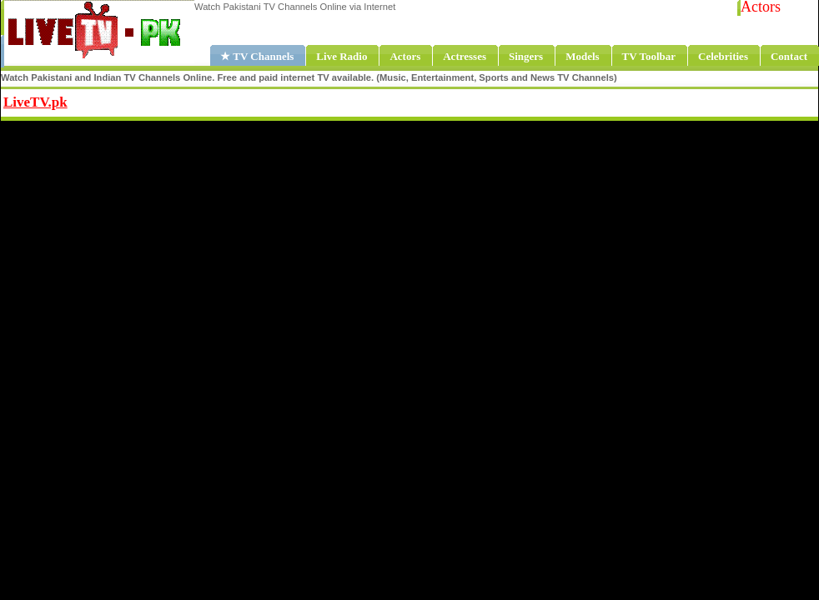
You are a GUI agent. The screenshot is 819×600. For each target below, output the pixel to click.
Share (172, 100)
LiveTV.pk (35, 102)
